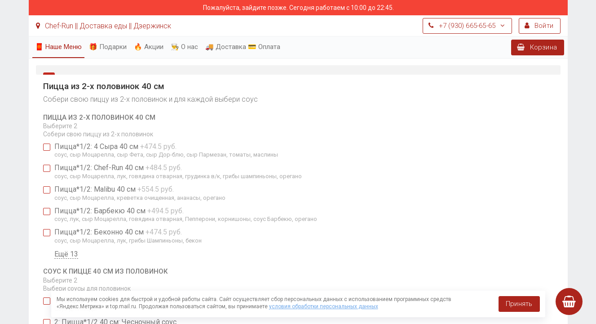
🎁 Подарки (108, 47)
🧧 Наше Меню (58, 47)
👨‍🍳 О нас (184, 47)
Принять (519, 304)
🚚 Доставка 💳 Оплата (242, 47)
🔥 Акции (148, 47)
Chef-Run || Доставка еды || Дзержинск (103, 26)
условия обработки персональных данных (323, 306)
